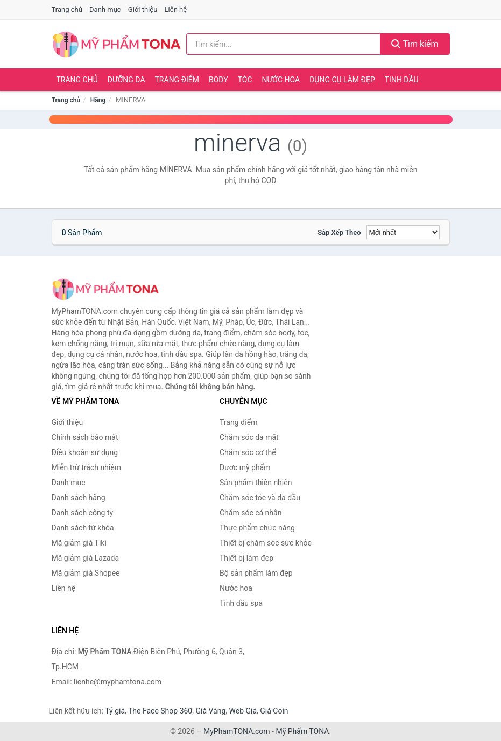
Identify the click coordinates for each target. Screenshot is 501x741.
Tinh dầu (402, 79)
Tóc (245, 79)
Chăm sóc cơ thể (248, 452)
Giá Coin (274, 711)
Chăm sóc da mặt (249, 437)
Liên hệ (176, 9)
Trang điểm (177, 79)
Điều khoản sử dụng (85, 452)
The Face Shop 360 (160, 711)
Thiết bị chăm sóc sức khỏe (266, 543)
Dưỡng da (126, 79)
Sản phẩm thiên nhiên (256, 482)
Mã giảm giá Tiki (79, 543)
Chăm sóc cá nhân (250, 512)
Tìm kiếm (415, 44)
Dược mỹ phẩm (245, 467)
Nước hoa (281, 79)
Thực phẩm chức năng (257, 527)
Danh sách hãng (78, 497)
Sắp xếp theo (339, 232)
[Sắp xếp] (403, 232)
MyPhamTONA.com (236, 731)
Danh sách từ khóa (83, 527)
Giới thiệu (142, 9)
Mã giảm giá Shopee (86, 573)
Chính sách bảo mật (85, 437)
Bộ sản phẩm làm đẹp (256, 573)
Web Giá (243, 711)
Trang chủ (67, 9)
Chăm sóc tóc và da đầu (260, 497)
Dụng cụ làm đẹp (342, 79)
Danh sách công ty (83, 512)
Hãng (97, 100)
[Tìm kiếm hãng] (283, 44)
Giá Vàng (210, 711)
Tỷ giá (115, 711)
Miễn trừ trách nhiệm (86, 467)
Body (218, 79)
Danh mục (105, 9)
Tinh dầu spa (241, 603)
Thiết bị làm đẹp (246, 558)
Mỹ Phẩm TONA (302, 731)
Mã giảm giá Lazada (85, 558)
